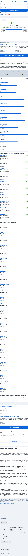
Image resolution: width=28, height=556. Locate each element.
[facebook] (2, 542)
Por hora (16, 19)
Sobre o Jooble (4, 528)
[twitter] (7, 542)
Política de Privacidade (8, 444)
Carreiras (2, 534)
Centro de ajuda (4, 536)
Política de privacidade (5, 549)
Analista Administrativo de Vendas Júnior (19, 44)
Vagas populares (21, 529)
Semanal (8, 19)
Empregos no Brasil (4, 538)
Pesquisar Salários (14, 10)
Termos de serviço (4, 547)
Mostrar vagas (3, 159)
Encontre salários (21, 531)
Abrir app (25, 1)
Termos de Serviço (15, 444)
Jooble (8, 553)
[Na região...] (14, 7)
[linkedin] (10, 542)
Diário (12, 19)
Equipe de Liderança (4, 532)
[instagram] (4, 542)
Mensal (4, 19)
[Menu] (1, 1)
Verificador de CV (21, 532)
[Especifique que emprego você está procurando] (14, 4)
